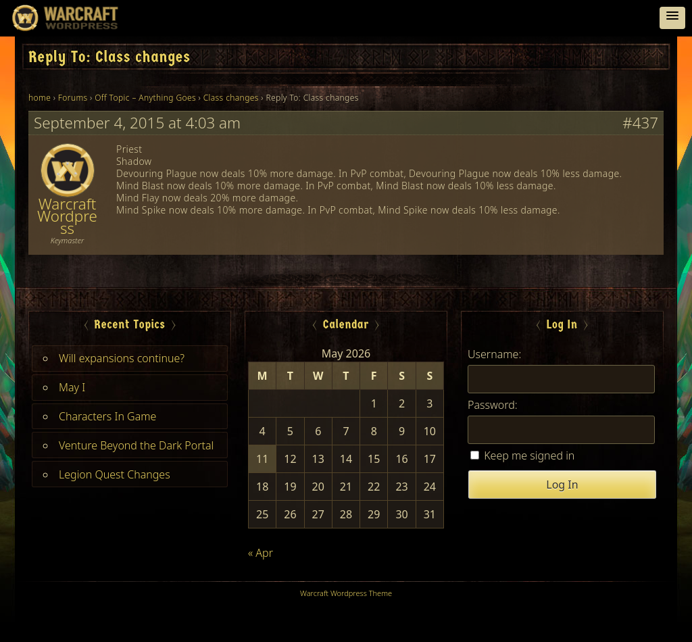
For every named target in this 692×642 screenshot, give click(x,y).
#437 (640, 123)
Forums (73, 97)
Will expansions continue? (121, 358)
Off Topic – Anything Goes (145, 97)
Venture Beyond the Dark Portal (136, 445)
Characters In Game (107, 416)
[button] (672, 18)
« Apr (260, 552)
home (39, 97)
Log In (562, 484)
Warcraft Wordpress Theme (346, 593)
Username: (494, 354)
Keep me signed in (529, 455)
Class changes (231, 97)
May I (72, 387)
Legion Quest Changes (114, 474)
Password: (493, 404)
